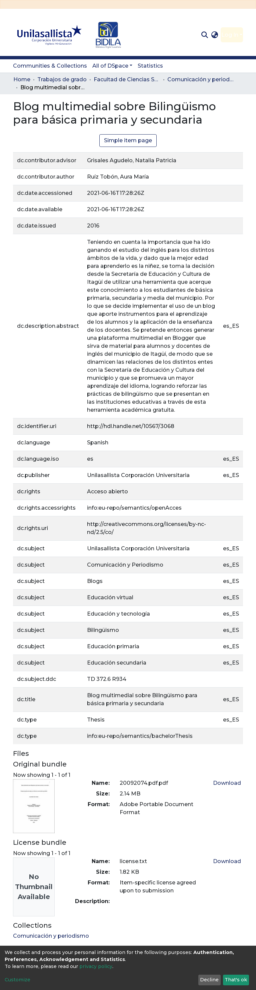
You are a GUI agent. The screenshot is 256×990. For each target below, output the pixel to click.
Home (21, 79)
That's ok (236, 980)
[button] (215, 35)
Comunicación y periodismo (200, 79)
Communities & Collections (50, 66)
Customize (17, 980)
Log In (229, 35)
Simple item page (128, 140)
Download (227, 783)
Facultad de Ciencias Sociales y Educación (127, 79)
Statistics (150, 66)
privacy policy (95, 966)
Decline (209, 980)
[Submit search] (204, 35)
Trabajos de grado (62, 79)
